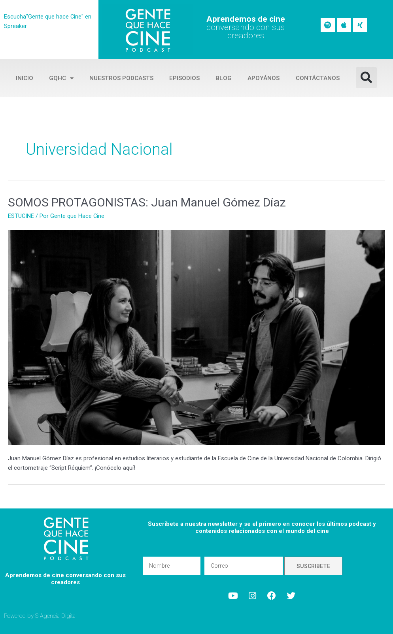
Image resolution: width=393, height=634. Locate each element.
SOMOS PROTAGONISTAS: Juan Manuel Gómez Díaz (147, 202)
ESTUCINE (21, 215)
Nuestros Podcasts (121, 78)
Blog (223, 78)
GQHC (61, 78)
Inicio (24, 78)
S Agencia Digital (56, 615)
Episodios (184, 78)
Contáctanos (318, 78)
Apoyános (264, 78)
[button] (366, 77)
